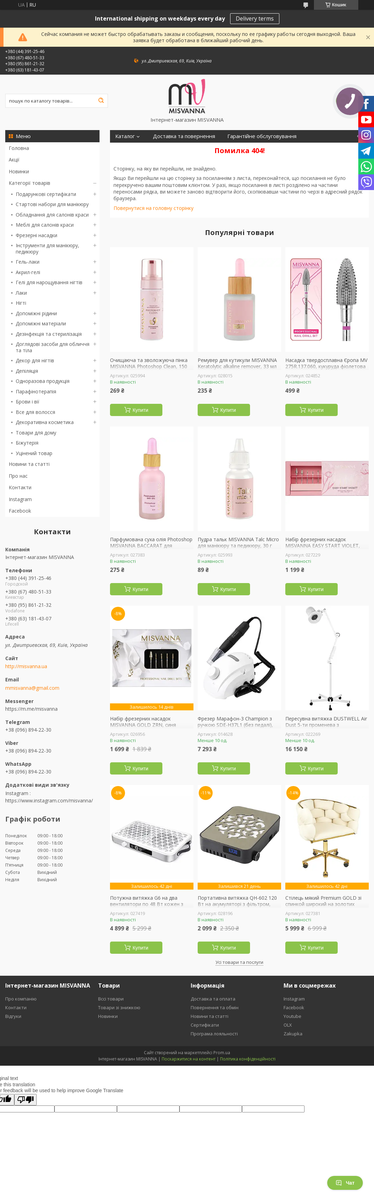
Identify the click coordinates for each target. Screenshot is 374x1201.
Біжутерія (27, 442)
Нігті (21, 303)
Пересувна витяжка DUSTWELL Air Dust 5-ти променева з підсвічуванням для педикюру (326, 725)
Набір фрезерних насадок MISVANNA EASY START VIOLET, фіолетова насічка (322, 545)
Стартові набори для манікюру (52, 204)
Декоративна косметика (45, 422)
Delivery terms (255, 18)
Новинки (19, 171)
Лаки (21, 292)
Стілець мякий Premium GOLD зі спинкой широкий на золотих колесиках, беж (323, 904)
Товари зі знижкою (119, 1007)
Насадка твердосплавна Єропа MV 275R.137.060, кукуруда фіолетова (326, 363)
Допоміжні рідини (36, 313)
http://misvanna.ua (26, 666)
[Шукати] (101, 101)
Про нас (18, 476)
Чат (345, 1183)
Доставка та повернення (184, 136)
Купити (140, 410)
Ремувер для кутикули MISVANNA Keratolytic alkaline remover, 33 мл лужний (237, 366)
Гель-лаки (27, 261)
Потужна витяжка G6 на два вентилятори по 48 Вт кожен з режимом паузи (146, 904)
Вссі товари (111, 999)
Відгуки (13, 1016)
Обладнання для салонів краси (52, 214)
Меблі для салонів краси (45, 224)
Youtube (292, 1016)
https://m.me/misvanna (31, 708)
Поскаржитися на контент (188, 1059)
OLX (288, 1025)
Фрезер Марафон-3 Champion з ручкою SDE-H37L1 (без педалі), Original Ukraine (235, 725)
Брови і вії (27, 401)
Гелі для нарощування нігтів (49, 282)
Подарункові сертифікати (46, 194)
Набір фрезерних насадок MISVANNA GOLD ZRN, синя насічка (143, 725)
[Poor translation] (25, 1099)
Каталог (125, 136)
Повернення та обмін (215, 1007)
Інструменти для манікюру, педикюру (47, 248)
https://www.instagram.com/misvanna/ (49, 800)
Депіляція (27, 371)
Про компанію (21, 999)
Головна (19, 148)
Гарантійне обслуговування (261, 136)
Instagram (20, 499)
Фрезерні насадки (36, 235)
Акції (14, 159)
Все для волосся (35, 412)
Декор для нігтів (35, 360)
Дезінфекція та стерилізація (49, 334)
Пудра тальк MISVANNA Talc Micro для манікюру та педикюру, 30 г (238, 542)
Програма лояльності (214, 1033)
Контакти (20, 487)
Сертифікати (205, 1025)
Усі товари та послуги (239, 962)
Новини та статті (29, 464)
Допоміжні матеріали (41, 323)
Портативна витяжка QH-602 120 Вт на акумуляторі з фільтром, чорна (237, 904)
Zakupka (293, 1033)
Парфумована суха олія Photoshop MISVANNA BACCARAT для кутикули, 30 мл (151, 545)
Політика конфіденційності (248, 1059)
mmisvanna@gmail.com (32, 688)
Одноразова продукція (42, 381)
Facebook (20, 510)
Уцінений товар (34, 453)
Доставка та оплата (213, 999)
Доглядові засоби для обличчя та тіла (52, 347)
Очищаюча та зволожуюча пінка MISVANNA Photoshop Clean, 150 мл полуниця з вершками (149, 366)
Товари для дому (36, 432)
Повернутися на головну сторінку (153, 208)
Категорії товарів (29, 183)
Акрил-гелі (28, 272)
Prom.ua (221, 1053)
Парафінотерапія (36, 391)
